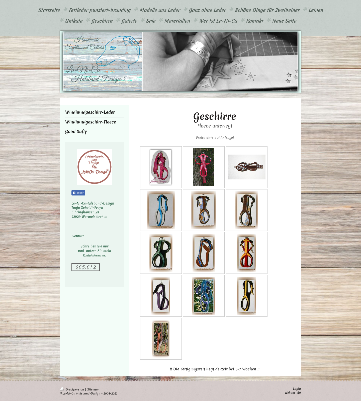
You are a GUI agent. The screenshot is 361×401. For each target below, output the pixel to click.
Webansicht (293, 393)
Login (297, 389)
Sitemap (93, 389)
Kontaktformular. (94, 255)
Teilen (78, 193)
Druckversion (72, 389)
